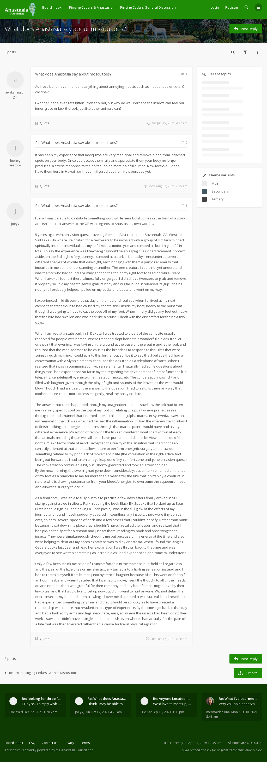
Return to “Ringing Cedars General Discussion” (41, 673)
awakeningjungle (15, 94)
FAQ (32, 743)
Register (231, 7)
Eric (12, 712)
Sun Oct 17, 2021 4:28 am (103, 712)
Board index (14, 743)
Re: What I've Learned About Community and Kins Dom (238, 698)
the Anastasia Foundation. (75, 750)
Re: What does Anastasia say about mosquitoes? (76, 142)
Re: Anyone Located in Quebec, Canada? (172, 698)
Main (215, 183)
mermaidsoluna (218, 712)
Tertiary (217, 199)
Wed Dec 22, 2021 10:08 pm (36, 712)
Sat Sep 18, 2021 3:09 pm (165, 712)
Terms (85, 743)
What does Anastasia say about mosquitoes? (65, 28)
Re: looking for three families (41, 698)
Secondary (220, 191)
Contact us (49, 743)
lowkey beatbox (15, 163)
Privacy (69, 743)
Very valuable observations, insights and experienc (238, 703)
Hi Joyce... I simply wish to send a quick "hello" (41, 703)
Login (215, 7)
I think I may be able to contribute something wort (107, 703)
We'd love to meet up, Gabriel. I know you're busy (172, 703)
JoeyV (15, 224)
